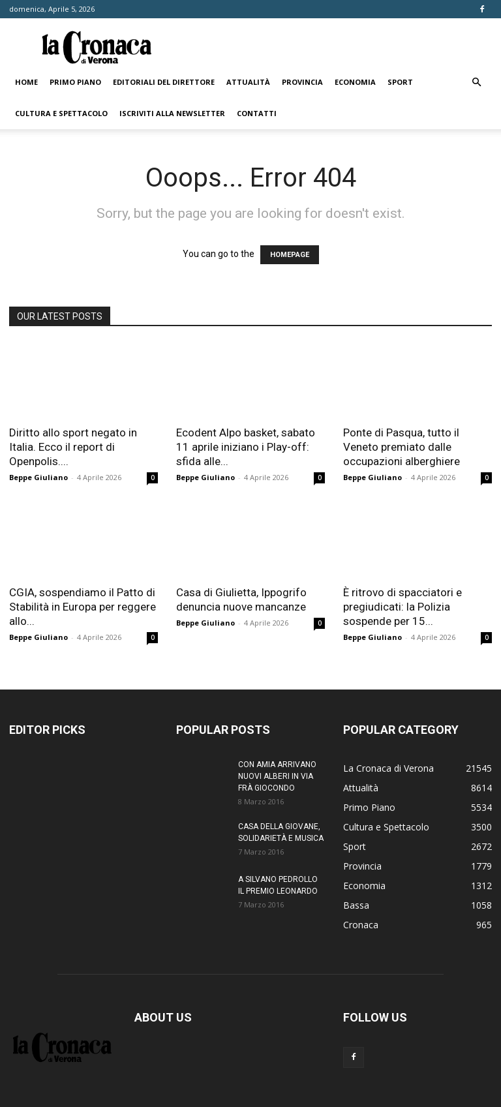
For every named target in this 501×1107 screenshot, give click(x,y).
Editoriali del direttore (164, 82)
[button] (476, 82)
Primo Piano (75, 82)
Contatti (257, 113)
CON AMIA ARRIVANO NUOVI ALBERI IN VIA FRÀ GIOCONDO (277, 776)
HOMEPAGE (289, 254)
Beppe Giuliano (38, 477)
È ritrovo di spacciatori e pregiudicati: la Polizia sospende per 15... (402, 607)
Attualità (248, 82)
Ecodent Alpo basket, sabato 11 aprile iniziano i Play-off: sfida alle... (245, 447)
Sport (400, 82)
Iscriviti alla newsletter (172, 113)
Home (26, 82)
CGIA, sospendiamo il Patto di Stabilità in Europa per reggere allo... (82, 607)
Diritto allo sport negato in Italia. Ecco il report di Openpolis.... (73, 447)
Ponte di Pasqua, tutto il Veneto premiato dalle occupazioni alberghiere (401, 447)
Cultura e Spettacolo (61, 113)
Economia (355, 82)
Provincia (302, 82)
